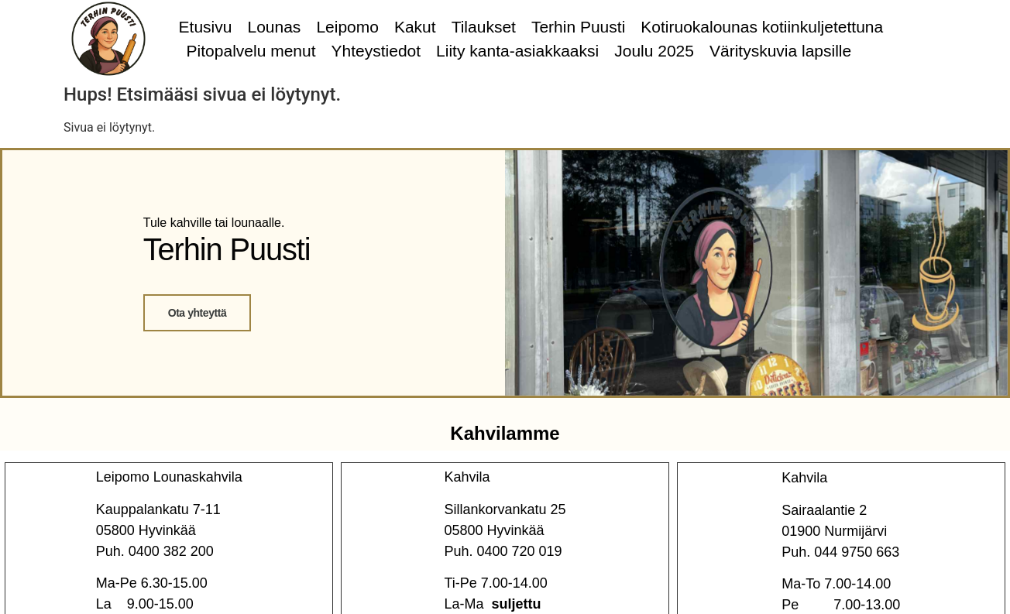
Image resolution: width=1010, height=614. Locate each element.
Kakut (415, 27)
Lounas (274, 27)
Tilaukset (484, 27)
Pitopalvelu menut (251, 51)
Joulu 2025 (654, 51)
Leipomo (347, 27)
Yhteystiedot (376, 51)
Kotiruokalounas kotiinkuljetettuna (762, 27)
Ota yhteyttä (196, 313)
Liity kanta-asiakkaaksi (517, 51)
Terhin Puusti (578, 27)
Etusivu (205, 27)
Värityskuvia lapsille (780, 51)
